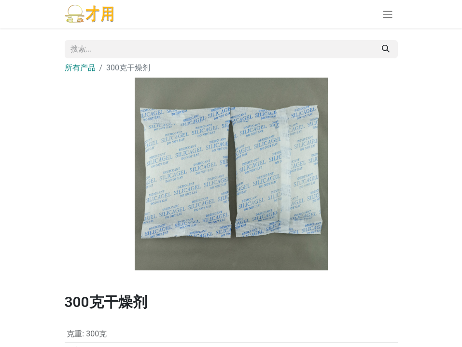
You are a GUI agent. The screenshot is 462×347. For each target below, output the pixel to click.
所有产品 (80, 67)
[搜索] (386, 49)
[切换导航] (388, 14)
